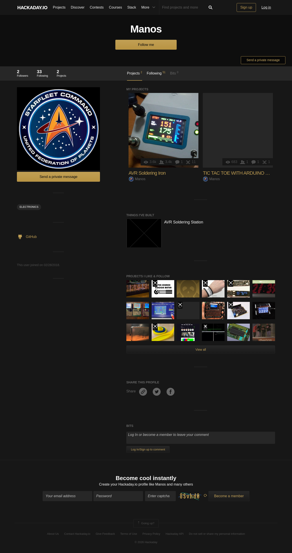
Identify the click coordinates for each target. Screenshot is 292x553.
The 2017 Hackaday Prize (205, 283)
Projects (59, 7)
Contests (97, 7)
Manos (137, 179)
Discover (77, 7)
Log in (266, 7)
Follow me (146, 45)
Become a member (229, 496)
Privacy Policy (151, 533)
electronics (29, 207)
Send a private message (263, 60)
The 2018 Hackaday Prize (230, 305)
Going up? (145, 523)
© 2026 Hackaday (146, 542)
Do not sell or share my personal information (217, 533)
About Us (53, 533)
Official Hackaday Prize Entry (205, 327)
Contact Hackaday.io (77, 533)
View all (200, 349)
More (149, 7)
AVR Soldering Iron (147, 173)
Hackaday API (175, 533)
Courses (115, 7)
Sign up (246, 7)
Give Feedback (105, 533)
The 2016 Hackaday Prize (155, 283)
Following (156, 73)
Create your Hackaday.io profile (123, 484)
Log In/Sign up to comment (148, 449)
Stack (131, 7)
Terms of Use (128, 533)
